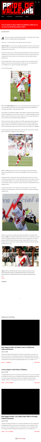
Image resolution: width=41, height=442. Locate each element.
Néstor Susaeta (22, 272)
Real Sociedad (23, 274)
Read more (37, 362)
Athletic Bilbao (22, 270)
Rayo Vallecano (30, 272)
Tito (2, 276)
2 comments (8, 362)
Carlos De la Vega (30, 270)
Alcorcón (10, 270)
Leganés (16, 272)
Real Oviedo (17, 274)
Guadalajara (7, 272)
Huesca (12, 272)
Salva (34, 274)
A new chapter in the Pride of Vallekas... (14, 369)
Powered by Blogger (20, 438)
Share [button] (2, 277)
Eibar (2, 272)
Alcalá (6, 270)
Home (2, 16)
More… (27, 16)
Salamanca (29, 274)
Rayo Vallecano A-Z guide (7, 274)
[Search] (36, 2)
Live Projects (9, 16)
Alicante (16, 270)
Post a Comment (9, 382)
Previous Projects (19, 16)
